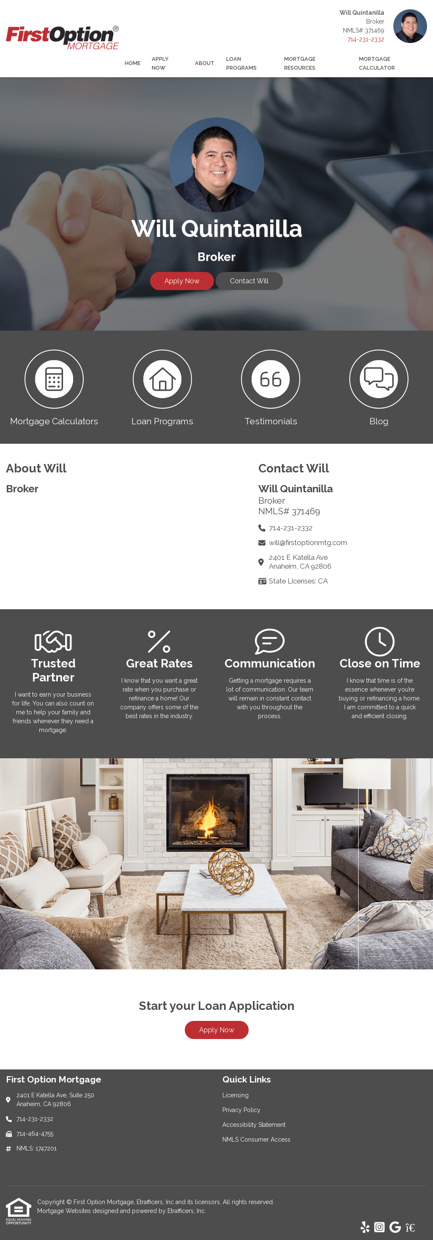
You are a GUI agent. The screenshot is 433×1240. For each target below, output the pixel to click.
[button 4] (379, 387)
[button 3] (270, 387)
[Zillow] (415, 1227)
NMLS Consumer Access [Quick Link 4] (256, 1139)
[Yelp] (365, 1227)
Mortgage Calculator (377, 63)
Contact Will (249, 281)
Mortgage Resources (299, 63)
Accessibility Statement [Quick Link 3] (253, 1124)
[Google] (395, 1227)
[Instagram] (379, 1227)
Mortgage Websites (65, 1210)
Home (132, 63)
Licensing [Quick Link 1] (235, 1095)
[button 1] (54, 387)
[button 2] (162, 387)
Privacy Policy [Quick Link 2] (241, 1110)
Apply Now (160, 63)
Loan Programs (241, 63)
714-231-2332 (366, 39)
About (204, 63)
